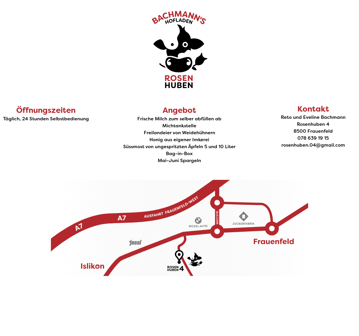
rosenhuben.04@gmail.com (313, 145)
